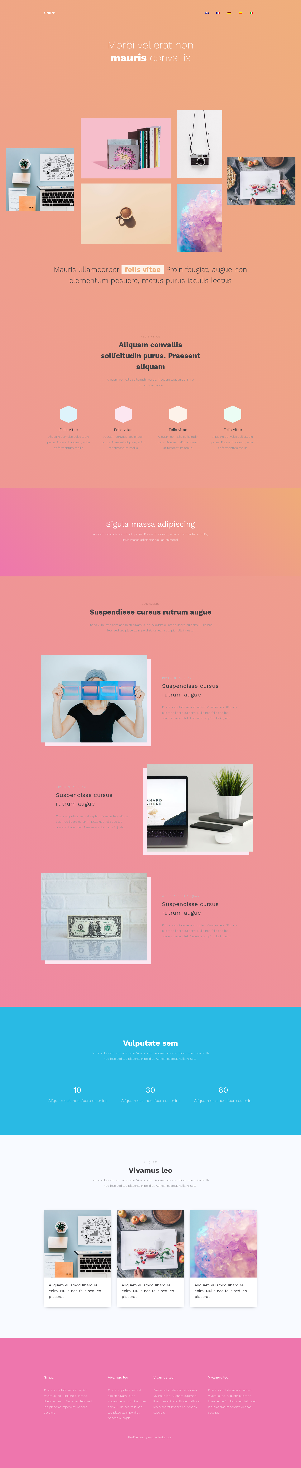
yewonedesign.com (159, 1437)
